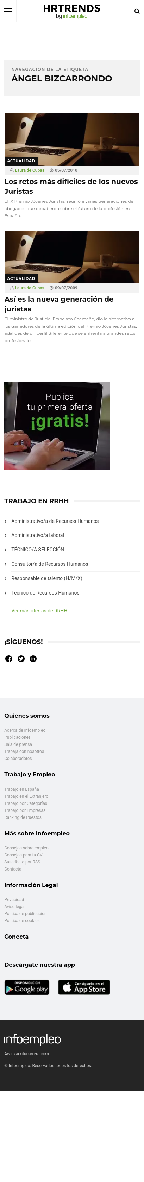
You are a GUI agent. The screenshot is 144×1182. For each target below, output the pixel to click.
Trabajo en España (21, 789)
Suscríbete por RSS (22, 862)
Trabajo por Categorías (25, 803)
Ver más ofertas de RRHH (39, 610)
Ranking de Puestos (23, 817)
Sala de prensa (18, 744)
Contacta (12, 869)
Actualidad (21, 161)
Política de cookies (22, 920)
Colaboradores (18, 758)
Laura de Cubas (29, 170)
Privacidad (14, 899)
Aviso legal (14, 906)
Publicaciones (17, 737)
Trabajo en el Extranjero (26, 796)
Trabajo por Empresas (24, 810)
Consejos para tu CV (23, 855)
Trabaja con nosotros (24, 751)
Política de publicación (25, 913)
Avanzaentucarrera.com (26, 1053)
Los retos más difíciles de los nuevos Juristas (71, 186)
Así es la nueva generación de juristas (59, 304)
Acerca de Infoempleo (24, 730)
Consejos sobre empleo (26, 848)
